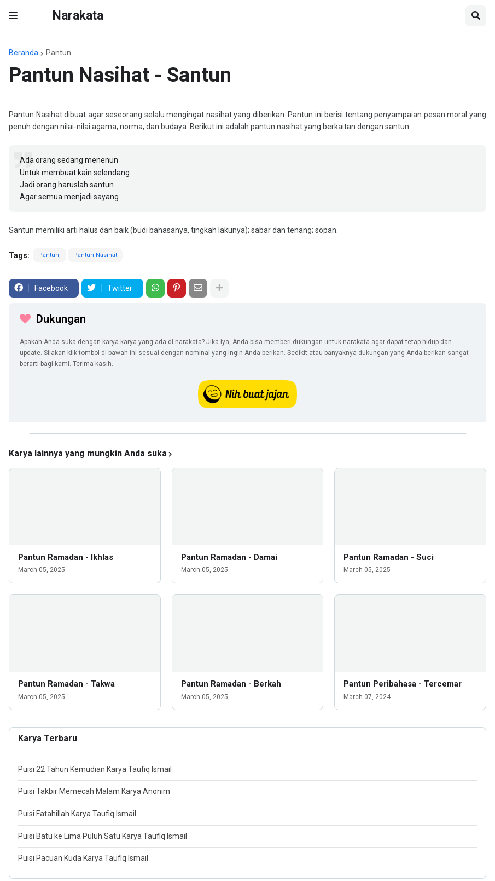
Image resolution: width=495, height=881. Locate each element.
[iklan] (248, 433)
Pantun (58, 52)
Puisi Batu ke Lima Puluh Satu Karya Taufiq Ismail (102, 836)
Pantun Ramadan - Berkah (231, 684)
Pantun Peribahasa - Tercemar (402, 684)
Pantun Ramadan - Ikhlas (65, 557)
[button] (13, 16)
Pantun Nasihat (95, 255)
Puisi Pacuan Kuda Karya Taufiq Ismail (83, 858)
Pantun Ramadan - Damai (229, 557)
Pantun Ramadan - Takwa (66, 684)
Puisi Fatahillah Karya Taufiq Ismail (77, 813)
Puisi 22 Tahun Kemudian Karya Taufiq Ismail (95, 769)
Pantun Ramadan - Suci (388, 557)
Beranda (23, 52)
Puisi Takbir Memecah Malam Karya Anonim (94, 791)
